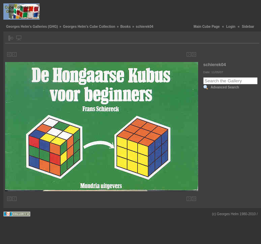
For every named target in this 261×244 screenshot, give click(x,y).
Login (230, 26)
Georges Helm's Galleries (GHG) (32, 26)
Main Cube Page (207, 26)
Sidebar (248, 26)
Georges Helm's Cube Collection (89, 26)
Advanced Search (225, 87)
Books (125, 26)
